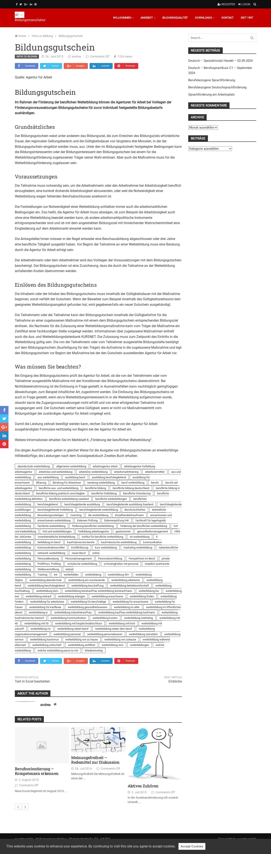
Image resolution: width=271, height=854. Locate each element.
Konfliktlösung (79, 547)
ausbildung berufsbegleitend (109, 477)
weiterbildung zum (112, 645)
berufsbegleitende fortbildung (55, 509)
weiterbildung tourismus (44, 639)
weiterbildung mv (40, 628)
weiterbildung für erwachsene (130, 601)
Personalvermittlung (110, 558)
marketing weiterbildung (137, 547)
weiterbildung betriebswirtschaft (129, 585)
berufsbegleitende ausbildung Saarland (129, 504)
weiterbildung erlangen (71, 596)
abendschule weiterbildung (34, 466)
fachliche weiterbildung (51, 526)
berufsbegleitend (47, 504)
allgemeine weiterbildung (71, 466)
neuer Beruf (79, 553)
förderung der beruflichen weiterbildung (143, 526)
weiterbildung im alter (127, 607)
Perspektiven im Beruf (142, 558)
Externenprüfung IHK (116, 520)
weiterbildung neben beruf (72, 628)
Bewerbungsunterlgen (50, 515)
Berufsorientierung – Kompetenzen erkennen (36, 771)
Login (244, 4)
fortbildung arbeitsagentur (93, 531)
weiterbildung (93, 574)
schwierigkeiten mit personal (121, 563)
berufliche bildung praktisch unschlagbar (60, 493)
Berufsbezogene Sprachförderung (211, 80)
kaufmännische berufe (80, 542)
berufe (155, 482)
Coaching (76, 515)
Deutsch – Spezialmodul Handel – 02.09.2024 (220, 61)
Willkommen (122, 17)
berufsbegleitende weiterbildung (98, 509)
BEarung (41, 482)
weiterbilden (71, 574)
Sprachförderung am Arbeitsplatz (211, 94)
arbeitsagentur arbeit (105, 466)
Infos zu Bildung (27, 56)
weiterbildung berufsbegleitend (46, 585)
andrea (76, 56)
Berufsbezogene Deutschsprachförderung (217, 87)
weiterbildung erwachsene (107, 596)
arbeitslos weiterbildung (93, 471)
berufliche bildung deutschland (131, 488)
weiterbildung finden (142, 596)
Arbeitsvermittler (155, 471)
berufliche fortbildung (104, 493)
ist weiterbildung (139, 536)
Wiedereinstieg (94, 650)
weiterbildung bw (149, 590)
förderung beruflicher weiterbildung (93, 526)
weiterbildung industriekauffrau (73, 612)
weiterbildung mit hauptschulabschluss (78, 623)
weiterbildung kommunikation (68, 618)
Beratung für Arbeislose (67, 482)
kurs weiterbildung (106, 547)
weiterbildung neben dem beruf (113, 628)
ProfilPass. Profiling (49, 563)
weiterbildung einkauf (38, 596)
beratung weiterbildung (101, 482)
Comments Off (99, 56)
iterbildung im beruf (49, 542)
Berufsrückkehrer (134, 509)
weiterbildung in (38, 612)
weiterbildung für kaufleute (45, 607)
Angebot (147, 17)
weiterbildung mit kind (122, 623)
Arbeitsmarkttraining (126, 471)
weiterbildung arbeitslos (125, 580)
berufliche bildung (95, 488)
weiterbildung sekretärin (143, 634)
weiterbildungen (139, 645)
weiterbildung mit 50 (36, 623)
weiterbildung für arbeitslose (47, 601)
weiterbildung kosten (105, 618)
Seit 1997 (247, 17)
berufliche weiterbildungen (111, 498)
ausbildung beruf (75, 477)
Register (226, 4)
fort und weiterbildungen (57, 531)
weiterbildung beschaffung (87, 585)
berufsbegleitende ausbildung (82, 504)
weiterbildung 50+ (118, 574)
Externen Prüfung (87, 520)
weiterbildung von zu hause (81, 639)
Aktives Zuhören (143, 786)
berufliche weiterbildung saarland (69, 498)
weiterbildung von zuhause (120, 639)
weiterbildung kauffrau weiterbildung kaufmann (126, 612)
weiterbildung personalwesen (104, 634)
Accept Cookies (192, 846)
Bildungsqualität (175, 17)
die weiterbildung (98, 515)
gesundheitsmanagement (152, 531)
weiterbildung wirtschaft (46, 645)
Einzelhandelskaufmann (129, 515)
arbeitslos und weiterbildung (55, 471)
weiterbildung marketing (138, 618)
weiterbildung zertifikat (81, 645)
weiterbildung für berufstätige (88, 601)
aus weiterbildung (48, 477)
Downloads (203, 17)
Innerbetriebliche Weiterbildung (56, 536)
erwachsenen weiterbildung (54, 520)
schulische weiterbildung (82, 563)
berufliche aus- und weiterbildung (58, 488)
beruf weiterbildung (132, 482)
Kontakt (227, 17)
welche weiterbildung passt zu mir (57, 650)
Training (42, 574)
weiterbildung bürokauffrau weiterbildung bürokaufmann (98, 590)
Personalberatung (48, 558)
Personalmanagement (78, 558)
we (55, 574)
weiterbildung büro (47, 590)
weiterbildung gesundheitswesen (87, 607)
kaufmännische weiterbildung (119, 542)
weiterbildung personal (67, 634)
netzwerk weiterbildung (51, 553)
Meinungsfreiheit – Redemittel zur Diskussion (95, 760)
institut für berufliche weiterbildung (102, 536)
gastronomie (123, 531)
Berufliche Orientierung (137, 493)
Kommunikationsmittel (51, 547)
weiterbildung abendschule (45, 580)
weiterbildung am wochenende (86, 580)
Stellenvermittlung (48, 569)
